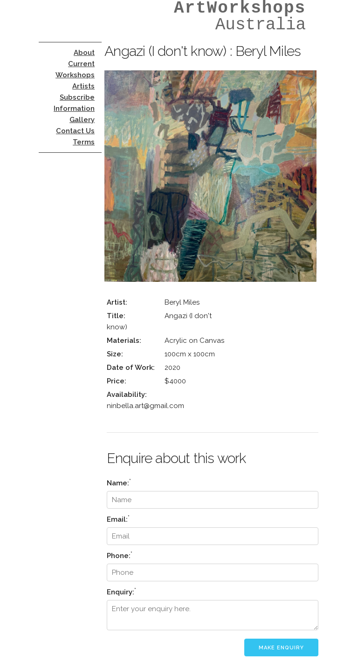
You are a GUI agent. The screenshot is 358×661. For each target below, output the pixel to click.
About (84, 52)
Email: (118, 519)
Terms (84, 142)
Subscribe (77, 97)
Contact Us (75, 131)
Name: (119, 482)
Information (74, 108)
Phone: (119, 555)
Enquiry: (121, 591)
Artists (83, 86)
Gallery (82, 120)
